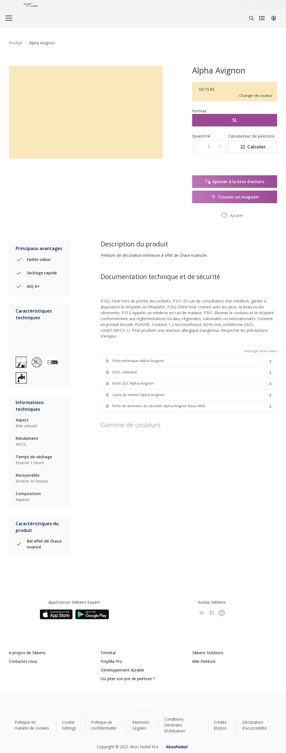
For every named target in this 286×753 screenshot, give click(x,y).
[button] (273, 18)
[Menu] (9, 18)
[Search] (251, 18)
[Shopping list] (262, 18)
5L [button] (234, 120)
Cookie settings (69, 725)
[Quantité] (208, 147)
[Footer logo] (143, 704)
